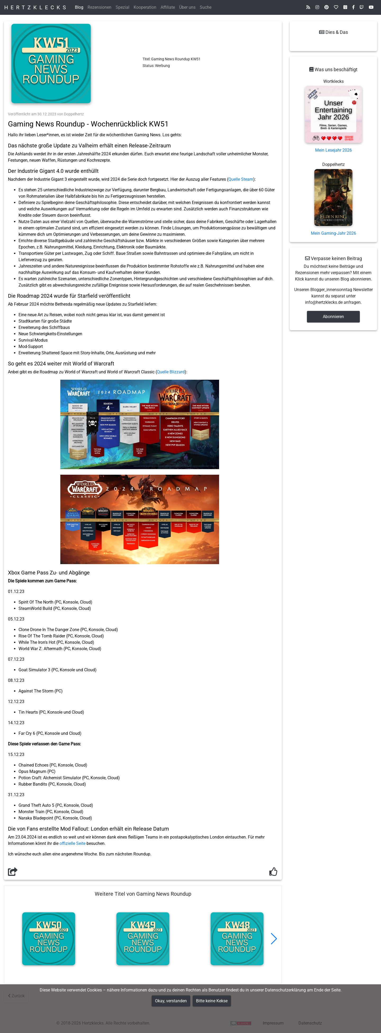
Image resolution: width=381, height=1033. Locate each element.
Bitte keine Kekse (212, 1000)
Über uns (187, 7)
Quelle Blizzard (171, 371)
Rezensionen (99, 7)
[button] (274, 939)
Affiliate (168, 7)
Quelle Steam (240, 179)
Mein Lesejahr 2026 (333, 150)
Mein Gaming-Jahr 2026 (333, 233)
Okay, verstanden (171, 1000)
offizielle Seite (72, 843)
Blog (79, 7)
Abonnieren (333, 316)
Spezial (122, 7)
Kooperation (145, 7)
